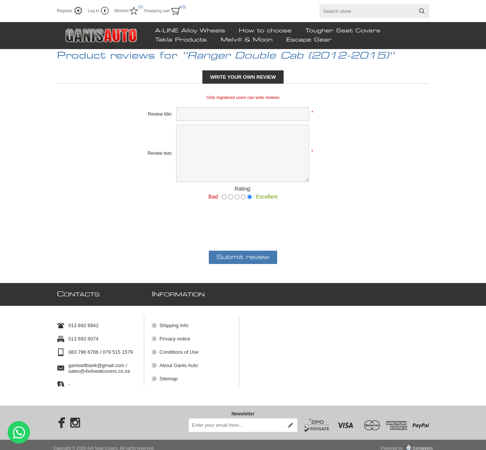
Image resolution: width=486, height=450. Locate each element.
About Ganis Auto (178, 362)
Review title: (160, 114)
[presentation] (243, 220)
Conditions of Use (179, 348)
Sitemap (168, 375)
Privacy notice (174, 335)
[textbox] (367, 11)
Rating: (243, 189)
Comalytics (419, 441)
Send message (19, 432)
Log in (93, 10)
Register (65, 10)
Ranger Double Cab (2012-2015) (288, 55)
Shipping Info (173, 322)
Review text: (160, 153)
